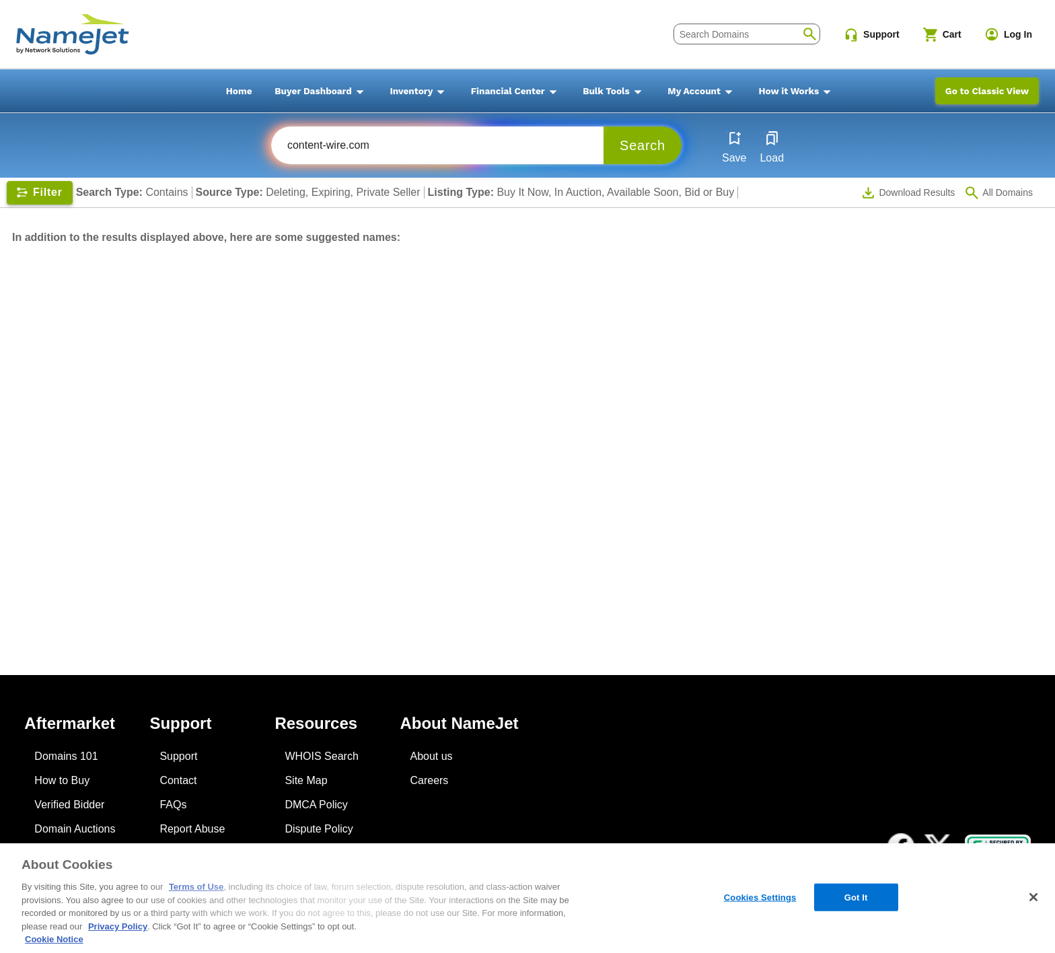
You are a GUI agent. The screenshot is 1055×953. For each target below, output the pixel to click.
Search (642, 145)
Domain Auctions (74, 829)
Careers (429, 780)
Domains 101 (66, 756)
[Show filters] (40, 193)
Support (178, 756)
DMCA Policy (316, 804)
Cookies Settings (760, 897)
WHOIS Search (321, 756)
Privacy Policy (117, 926)
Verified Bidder (69, 804)
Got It (856, 897)
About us (431, 756)
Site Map (306, 780)
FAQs (172, 804)
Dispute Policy (319, 829)
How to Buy (61, 780)
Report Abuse (192, 829)
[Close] (1033, 897)
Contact (177, 780)
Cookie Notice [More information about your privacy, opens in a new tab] (54, 939)
